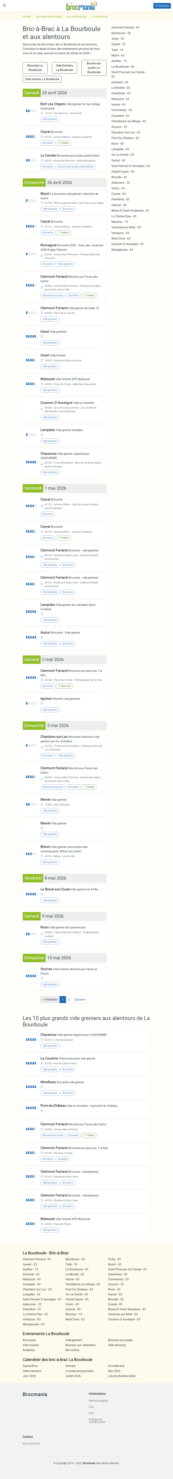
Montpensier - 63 (122, 249)
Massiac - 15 (119, 222)
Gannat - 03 (118, 205)
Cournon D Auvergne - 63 (127, 244)
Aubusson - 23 (120, 182)
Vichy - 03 (117, 38)
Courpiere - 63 (120, 115)
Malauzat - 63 (120, 99)
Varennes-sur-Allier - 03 (126, 227)
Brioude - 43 (119, 177)
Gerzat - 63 (118, 160)
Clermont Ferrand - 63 (125, 27)
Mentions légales (98, 1400)
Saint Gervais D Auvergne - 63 (130, 166)
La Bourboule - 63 (122, 66)
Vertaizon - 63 (120, 233)
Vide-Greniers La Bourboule (64, 68)
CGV (91, 1413)
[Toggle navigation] (4, 5)
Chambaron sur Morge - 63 (128, 121)
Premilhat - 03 (120, 199)
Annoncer (162, 5)
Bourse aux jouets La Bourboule (94, 68)
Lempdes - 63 (120, 149)
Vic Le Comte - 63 (122, 154)
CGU (91, 1407)
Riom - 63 (117, 143)
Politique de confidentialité (97, 1420)
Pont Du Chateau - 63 (125, 138)
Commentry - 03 (121, 110)
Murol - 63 (117, 55)
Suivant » (80, 999)
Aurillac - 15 (119, 61)
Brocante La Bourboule (35, 68)
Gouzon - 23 (119, 127)
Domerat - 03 (119, 82)
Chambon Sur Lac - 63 (125, 132)
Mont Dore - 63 (121, 238)
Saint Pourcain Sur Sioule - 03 (127, 1269)
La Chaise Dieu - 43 (123, 216)
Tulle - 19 (117, 50)
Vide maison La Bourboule (42, 79)
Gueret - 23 (118, 44)
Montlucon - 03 (121, 33)
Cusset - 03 (118, 194)
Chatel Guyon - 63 (122, 171)
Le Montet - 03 (120, 88)
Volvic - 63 (118, 188)
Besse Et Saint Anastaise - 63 (130, 210)
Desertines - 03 (121, 93)
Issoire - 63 (118, 104)
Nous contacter (31, 1443)
